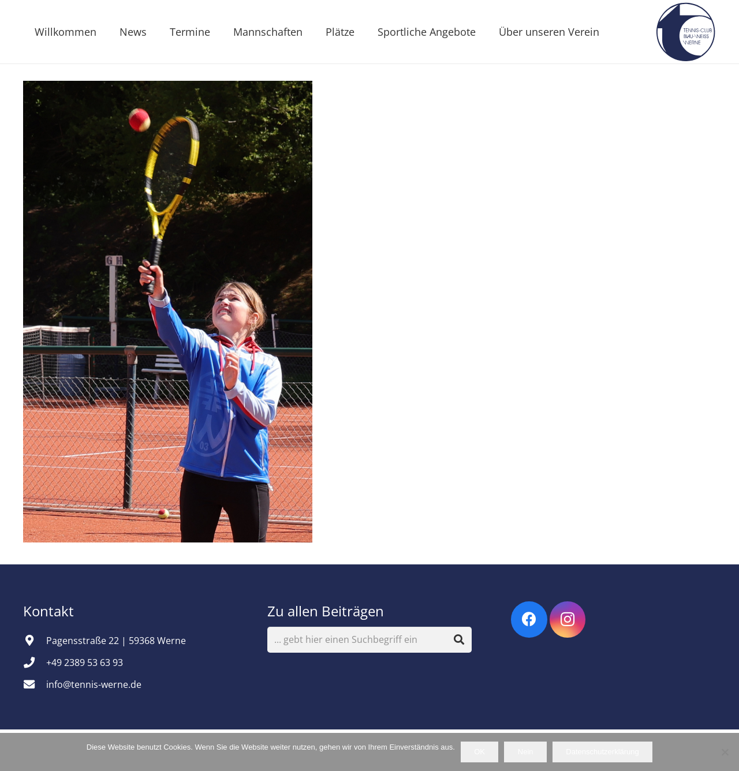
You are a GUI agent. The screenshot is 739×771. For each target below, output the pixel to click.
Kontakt (50, 610)
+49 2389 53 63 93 (84, 662)
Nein (525, 751)
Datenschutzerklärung (602, 751)
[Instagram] (568, 619)
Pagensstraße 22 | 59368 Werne (116, 640)
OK (479, 751)
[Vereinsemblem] (685, 31)
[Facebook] (529, 619)
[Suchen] (459, 640)
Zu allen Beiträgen (325, 610)
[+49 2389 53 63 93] (34, 662)
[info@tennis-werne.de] (34, 684)
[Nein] (724, 752)
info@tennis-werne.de (93, 684)
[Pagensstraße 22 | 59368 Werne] (34, 640)
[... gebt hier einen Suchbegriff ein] (369, 640)
